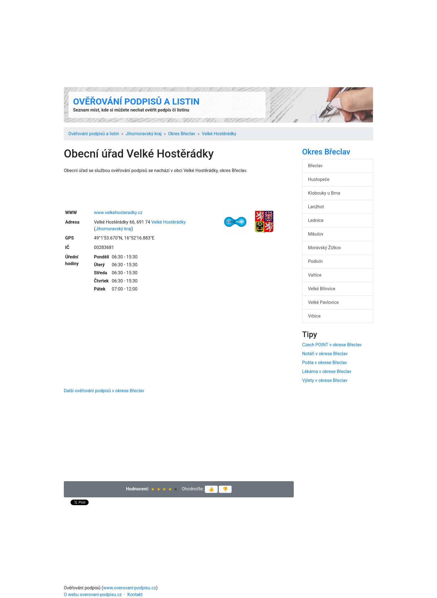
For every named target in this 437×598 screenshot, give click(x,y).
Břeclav (315, 165)
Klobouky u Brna (324, 193)
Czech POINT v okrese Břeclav (331, 344)
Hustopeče (318, 179)
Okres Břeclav (181, 133)
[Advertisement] (218, 43)
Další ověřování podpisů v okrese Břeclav (104, 390)
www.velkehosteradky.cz (118, 212)
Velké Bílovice (321, 288)
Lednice (316, 220)
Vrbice (314, 316)
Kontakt (135, 594)
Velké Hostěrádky (219, 133)
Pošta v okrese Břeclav (324, 362)
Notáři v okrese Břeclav (325, 353)
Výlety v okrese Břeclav (325, 380)
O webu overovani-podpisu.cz (93, 594)
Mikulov (315, 234)
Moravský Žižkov (324, 247)
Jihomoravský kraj (144, 133)
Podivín (315, 261)
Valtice (314, 275)
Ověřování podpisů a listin (136, 101)
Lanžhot (316, 206)
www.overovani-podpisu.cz (129, 587)
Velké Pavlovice (323, 302)
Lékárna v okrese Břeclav (326, 371)
